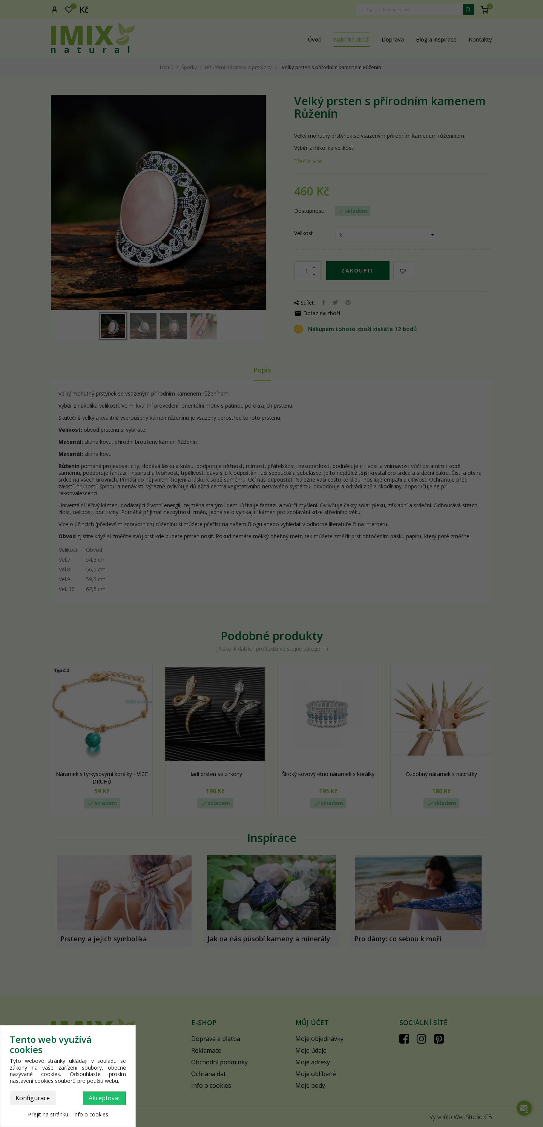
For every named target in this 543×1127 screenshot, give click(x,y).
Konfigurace (32, 1098)
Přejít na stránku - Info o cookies (68, 1114)
